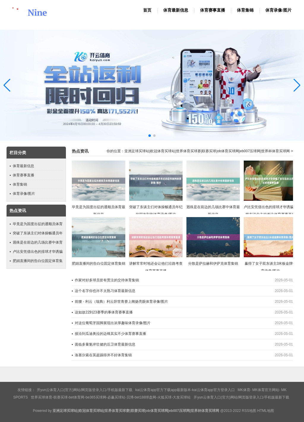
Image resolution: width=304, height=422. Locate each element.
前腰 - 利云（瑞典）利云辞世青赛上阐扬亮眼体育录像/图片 (121, 301)
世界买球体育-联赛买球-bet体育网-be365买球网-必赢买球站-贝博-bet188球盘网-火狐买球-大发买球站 (111, 397)
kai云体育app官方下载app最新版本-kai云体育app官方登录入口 (185, 390)
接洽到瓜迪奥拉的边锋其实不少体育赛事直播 (110, 334)
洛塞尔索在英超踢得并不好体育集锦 (103, 355)
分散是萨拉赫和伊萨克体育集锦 (213, 263)
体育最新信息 (175, 10)
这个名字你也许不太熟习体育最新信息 (105, 291)
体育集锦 (245, 10)
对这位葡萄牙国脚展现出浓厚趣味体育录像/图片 (113, 323)
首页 (147, 10)
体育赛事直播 (212, 10)
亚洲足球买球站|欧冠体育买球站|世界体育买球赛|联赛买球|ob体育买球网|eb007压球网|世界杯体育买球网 (207, 151)
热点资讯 (80, 151)
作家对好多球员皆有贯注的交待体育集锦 (107, 280)
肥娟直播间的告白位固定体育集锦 (98, 263)
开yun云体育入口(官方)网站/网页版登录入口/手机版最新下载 (84, 390)
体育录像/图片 (278, 10)
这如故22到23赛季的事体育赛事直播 (104, 312)
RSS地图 (249, 411)
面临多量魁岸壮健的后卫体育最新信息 (105, 344)
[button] (297, 85)
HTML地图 (265, 411)
